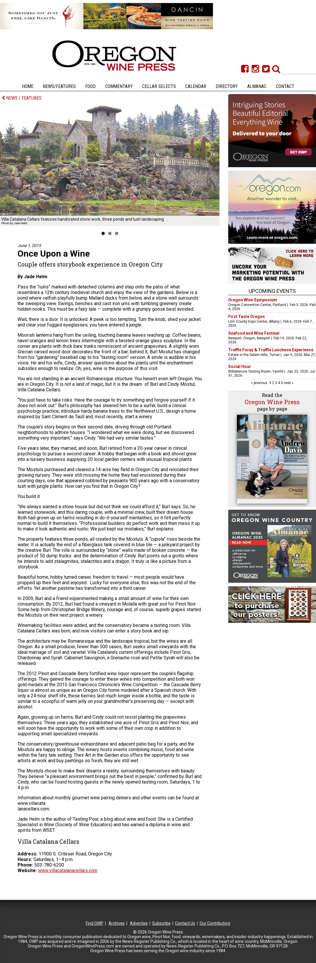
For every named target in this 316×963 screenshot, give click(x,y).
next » (288, 383)
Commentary (119, 86)
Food (90, 86)
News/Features (59, 86)
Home (27, 86)
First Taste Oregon (246, 316)
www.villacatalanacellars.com (67, 870)
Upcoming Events (272, 291)
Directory (227, 86)
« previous (259, 383)
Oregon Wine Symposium (252, 300)
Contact (285, 86)
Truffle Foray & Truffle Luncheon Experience (270, 349)
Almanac (257, 86)
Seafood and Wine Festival (253, 333)
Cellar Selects (159, 86)
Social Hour (239, 366)
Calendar (195, 86)
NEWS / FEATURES (22, 98)
